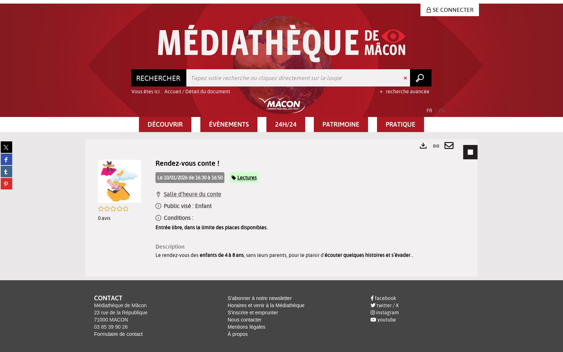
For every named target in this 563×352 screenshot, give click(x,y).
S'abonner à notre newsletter (260, 298)
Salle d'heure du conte (192, 194)
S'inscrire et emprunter (253, 312)
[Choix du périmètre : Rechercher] (159, 77)
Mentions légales (246, 327)
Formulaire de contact (118, 334)
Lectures (247, 177)
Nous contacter (244, 320)
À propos (238, 334)
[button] (165, 124)
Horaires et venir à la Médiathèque (266, 305)
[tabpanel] (281, 208)
